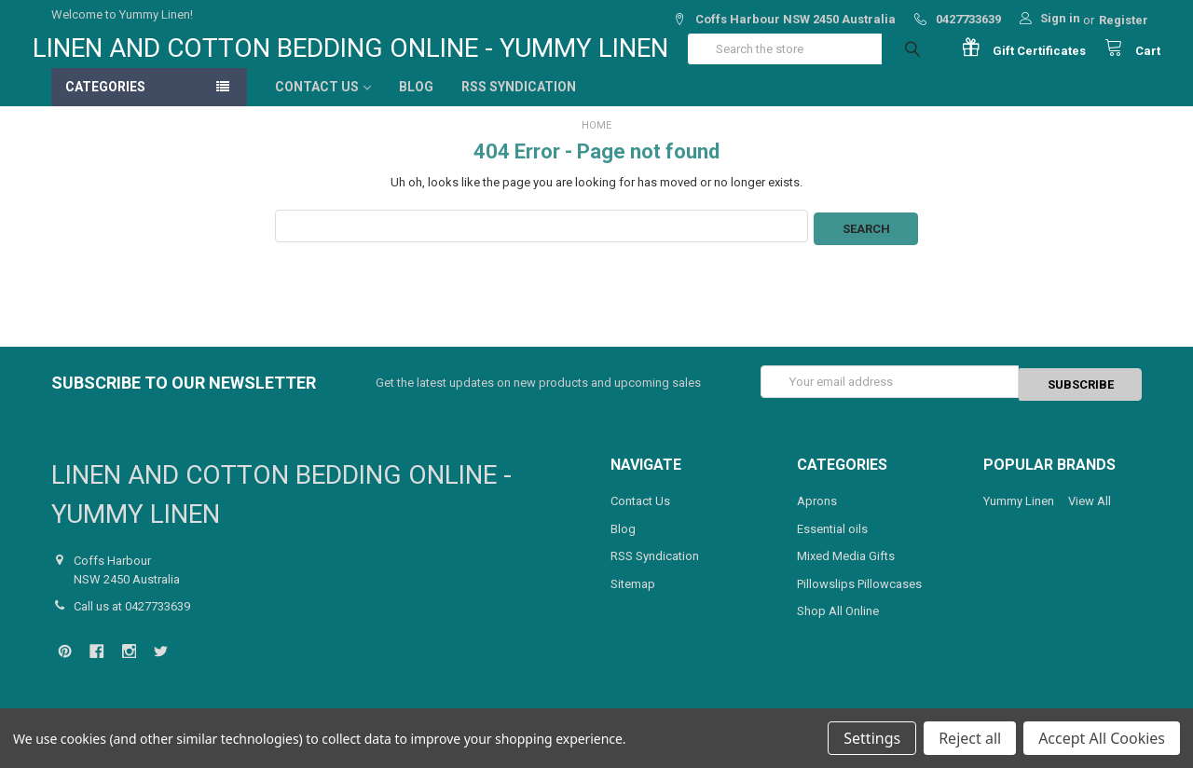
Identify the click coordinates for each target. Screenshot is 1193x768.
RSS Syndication (518, 105)
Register (1123, 20)
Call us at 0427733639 (132, 618)
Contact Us (323, 105)
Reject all (970, 738)
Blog (416, 105)
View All (1089, 513)
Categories (105, 105)
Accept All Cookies (1101, 738)
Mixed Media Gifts (846, 568)
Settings (871, 738)
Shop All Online (838, 623)
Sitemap (632, 596)
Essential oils (832, 541)
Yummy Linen (1018, 513)
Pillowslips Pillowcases (859, 596)
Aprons (817, 513)
